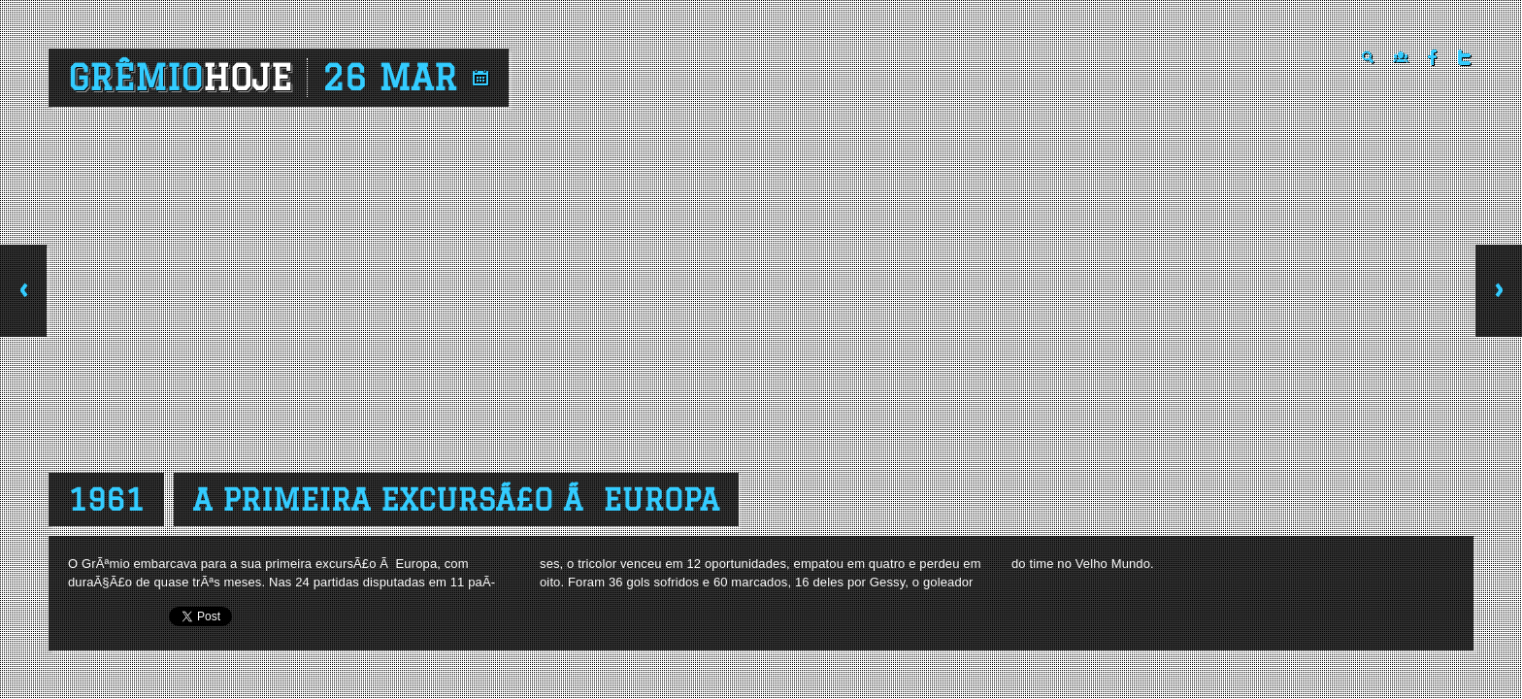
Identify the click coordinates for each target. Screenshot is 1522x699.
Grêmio (180, 77)
